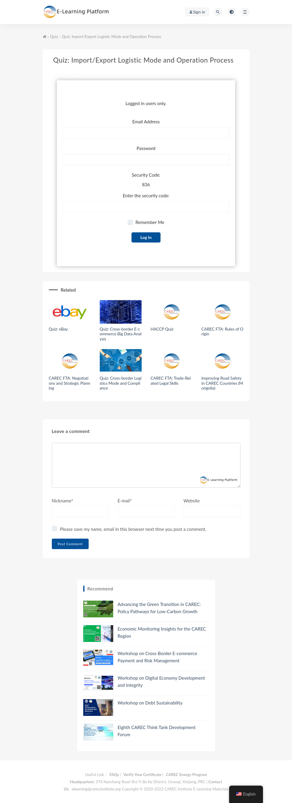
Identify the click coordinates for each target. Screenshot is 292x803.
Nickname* (62, 500)
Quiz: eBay (58, 328)
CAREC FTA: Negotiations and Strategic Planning (69, 383)
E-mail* (125, 500)
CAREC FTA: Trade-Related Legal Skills (171, 380)
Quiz (54, 36)
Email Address (146, 121)
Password (146, 148)
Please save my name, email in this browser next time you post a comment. (133, 529)
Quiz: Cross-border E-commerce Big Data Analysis (121, 334)
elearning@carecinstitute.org (96, 789)
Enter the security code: (146, 195)
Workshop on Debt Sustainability (150, 702)
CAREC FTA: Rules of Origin (222, 331)
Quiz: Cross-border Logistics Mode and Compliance (121, 383)
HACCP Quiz (162, 328)
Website (192, 500)
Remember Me (146, 222)
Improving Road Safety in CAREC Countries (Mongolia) (222, 383)
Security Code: (146, 175)
